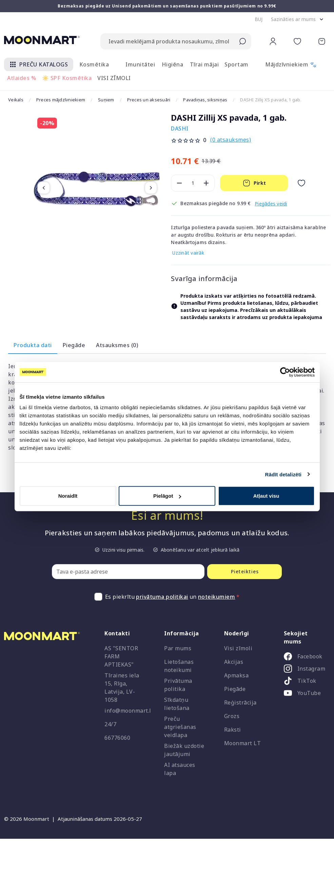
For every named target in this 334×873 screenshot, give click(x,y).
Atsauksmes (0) (117, 345)
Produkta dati (33, 345)
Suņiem (110, 100)
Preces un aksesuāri (154, 100)
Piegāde (74, 345)
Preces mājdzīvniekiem (63, 100)
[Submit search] (242, 41)
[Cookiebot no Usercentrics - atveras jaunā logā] (285, 372)
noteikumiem (216, 596)
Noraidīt (68, 496)
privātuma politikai (162, 596)
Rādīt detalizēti (283, 474)
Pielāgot (167, 496)
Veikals (16, 100)
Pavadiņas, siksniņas (213, 100)
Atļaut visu (266, 496)
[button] (258, 19)
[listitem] (304, 657)
